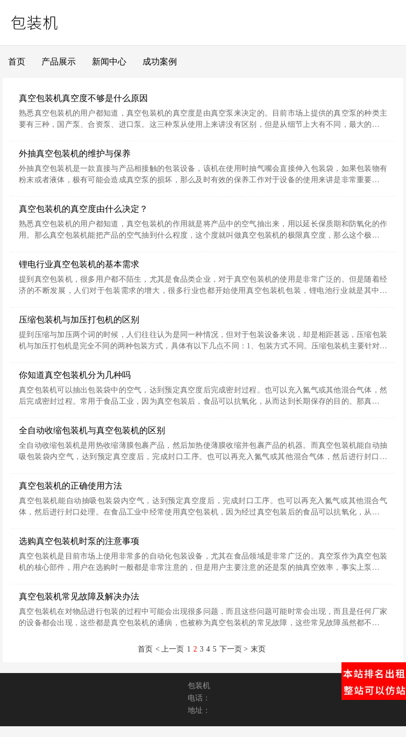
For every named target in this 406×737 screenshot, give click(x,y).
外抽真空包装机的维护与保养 (75, 153)
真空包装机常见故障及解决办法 (79, 596)
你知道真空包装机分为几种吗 (75, 375)
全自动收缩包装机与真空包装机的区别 (92, 430)
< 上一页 (169, 649)
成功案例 (160, 61)
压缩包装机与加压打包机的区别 (79, 319)
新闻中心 (109, 61)
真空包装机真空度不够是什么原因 (83, 98)
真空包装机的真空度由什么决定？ (83, 208)
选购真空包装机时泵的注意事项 (79, 541)
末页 (258, 649)
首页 (16, 61)
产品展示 (58, 61)
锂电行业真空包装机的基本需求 (79, 264)
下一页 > (233, 649)
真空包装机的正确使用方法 (70, 485)
